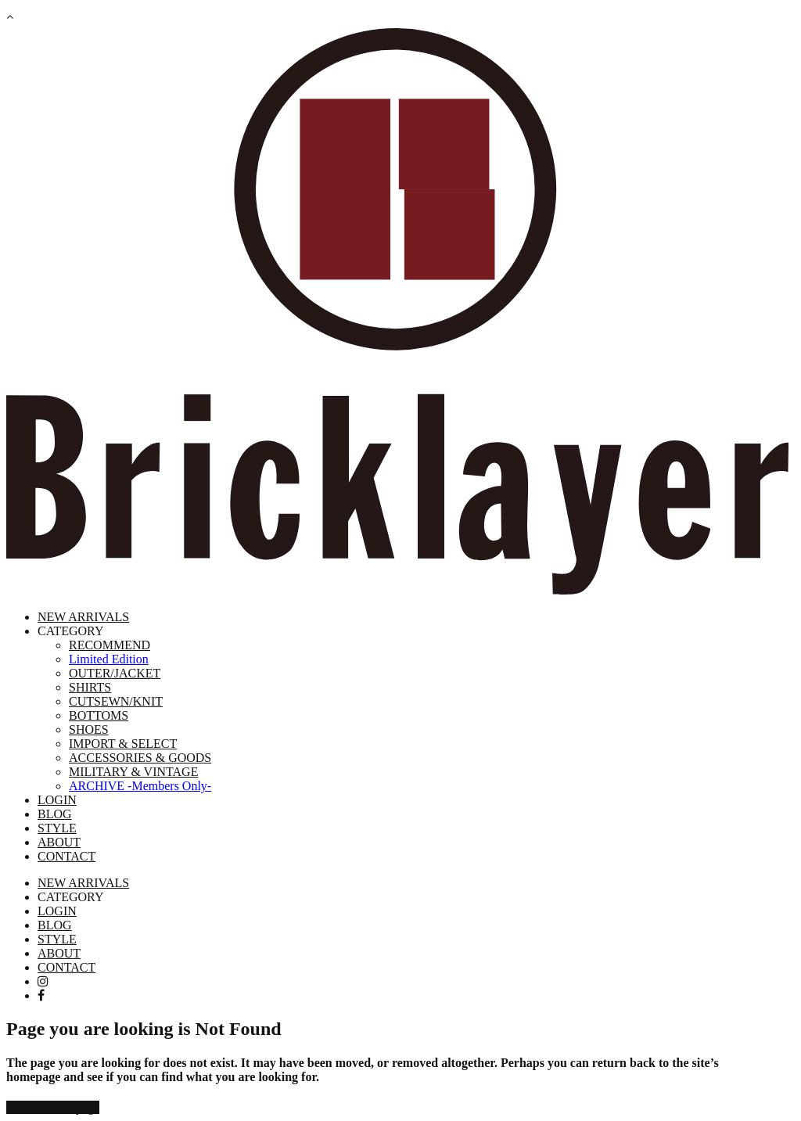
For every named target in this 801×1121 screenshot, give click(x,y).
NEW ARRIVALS (83, 616)
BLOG (55, 814)
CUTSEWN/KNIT (116, 701)
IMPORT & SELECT (123, 743)
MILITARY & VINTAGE (133, 771)
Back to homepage (52, 1107)
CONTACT (66, 856)
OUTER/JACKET (114, 673)
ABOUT (59, 842)
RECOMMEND (109, 645)
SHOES (89, 729)
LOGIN (57, 800)
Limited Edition (109, 659)
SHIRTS (90, 687)
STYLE (57, 828)
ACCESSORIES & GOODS (140, 757)
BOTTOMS (98, 715)
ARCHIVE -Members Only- (140, 785)
